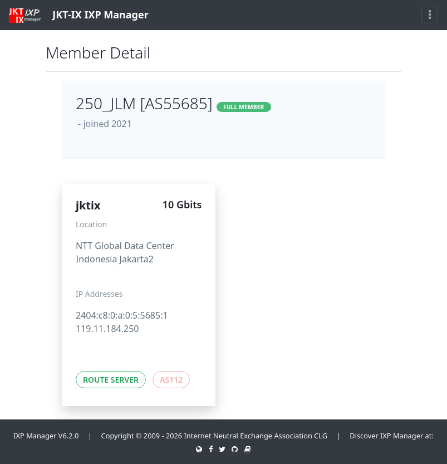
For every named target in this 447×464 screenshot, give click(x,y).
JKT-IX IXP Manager (79, 15)
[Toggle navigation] (429, 15)
